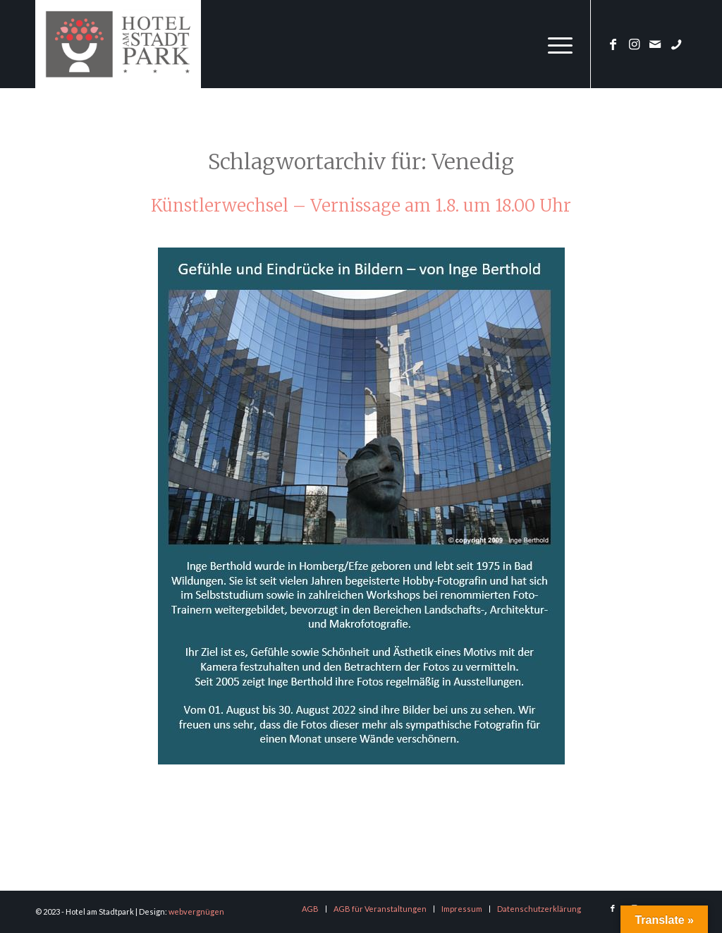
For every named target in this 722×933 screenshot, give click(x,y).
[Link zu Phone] (676, 43)
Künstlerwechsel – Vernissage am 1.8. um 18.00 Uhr (361, 206)
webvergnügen (196, 911)
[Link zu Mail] (655, 43)
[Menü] (556, 44)
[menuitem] (556, 44)
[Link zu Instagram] (633, 43)
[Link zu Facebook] (612, 43)
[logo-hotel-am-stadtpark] (118, 44)
